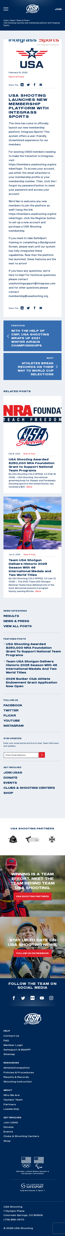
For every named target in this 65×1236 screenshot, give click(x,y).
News (12, 20)
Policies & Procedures (18, 1072)
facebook (12, 705)
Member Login (13, 1045)
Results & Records (16, 1077)
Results (11, 615)
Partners (9, 1104)
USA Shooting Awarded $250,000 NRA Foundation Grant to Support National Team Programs (32, 649)
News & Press (23, 20)
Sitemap (9, 1054)
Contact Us (11, 1035)
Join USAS (12, 772)
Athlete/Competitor (16, 1067)
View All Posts (17, 626)
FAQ (6, 1040)
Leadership (11, 1109)
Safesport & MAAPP (17, 1049)
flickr (9, 715)
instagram (13, 725)
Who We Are (11, 1095)
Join (58, 9)
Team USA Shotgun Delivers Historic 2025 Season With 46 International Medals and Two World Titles (30, 667)
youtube (11, 720)
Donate (10, 777)
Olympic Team (13, 1099)
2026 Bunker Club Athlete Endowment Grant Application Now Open (30, 682)
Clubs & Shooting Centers (29, 787)
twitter (11, 710)
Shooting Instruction (17, 1081)
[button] (22, 85)
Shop (8, 792)
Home (5, 20)
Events (10, 782)
